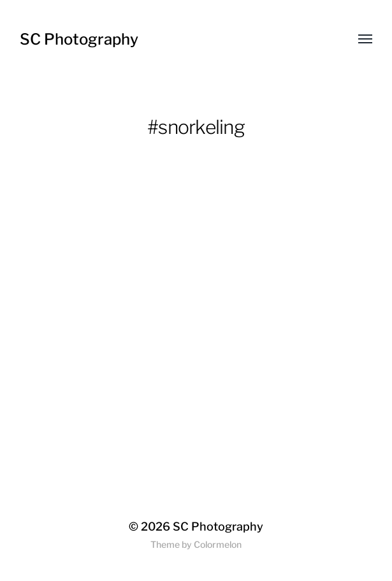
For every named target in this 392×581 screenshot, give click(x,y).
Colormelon (218, 544)
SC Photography (79, 39)
